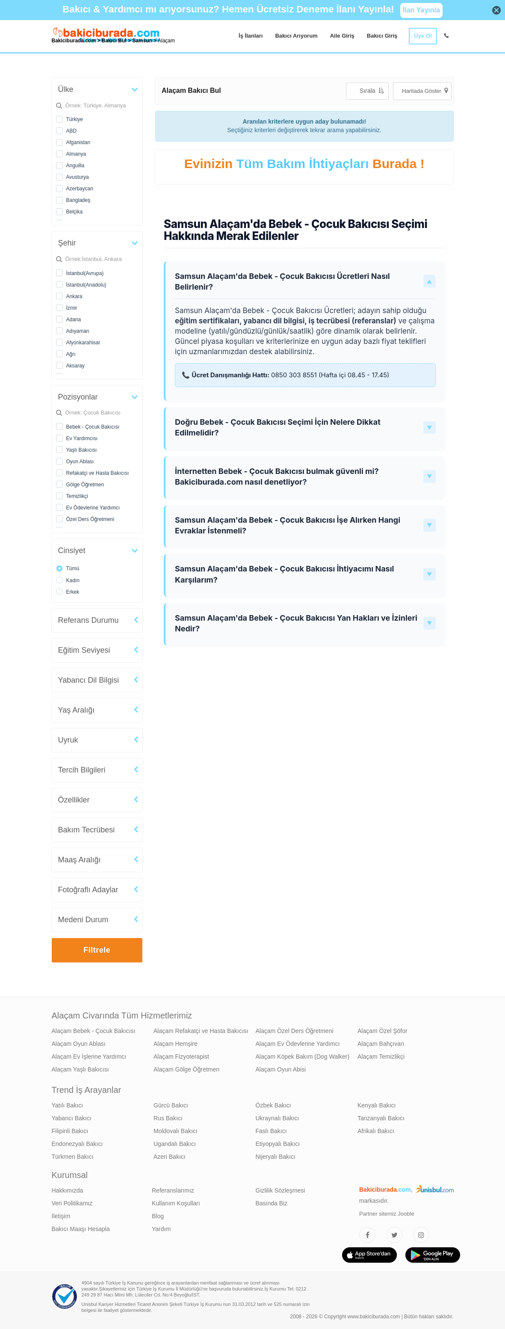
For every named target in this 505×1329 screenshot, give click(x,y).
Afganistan (78, 142)
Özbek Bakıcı (273, 1105)
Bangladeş (78, 200)
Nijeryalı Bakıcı (275, 1156)
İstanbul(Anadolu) (86, 285)
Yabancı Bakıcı (72, 1118)
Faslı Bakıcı (271, 1131)
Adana (73, 320)
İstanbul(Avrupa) (85, 273)
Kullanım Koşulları (176, 1203)
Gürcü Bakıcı (171, 1105)
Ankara (74, 296)
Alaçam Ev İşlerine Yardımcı (89, 1056)
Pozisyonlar (78, 397)
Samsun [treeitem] (143, 41)
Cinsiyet (72, 550)
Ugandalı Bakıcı (175, 1143)
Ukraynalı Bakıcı (277, 1118)
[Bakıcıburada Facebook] (367, 1235)
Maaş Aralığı (79, 859)
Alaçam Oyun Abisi (281, 1069)
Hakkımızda (67, 1190)
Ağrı (71, 354)
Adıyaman (77, 331)
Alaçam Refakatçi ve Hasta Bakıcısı (201, 1030)
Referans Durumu (88, 620)
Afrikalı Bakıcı (375, 1131)
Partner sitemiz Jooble (386, 1214)
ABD (71, 131)
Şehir (67, 243)
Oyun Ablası (80, 462)
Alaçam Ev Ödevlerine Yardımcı (298, 1043)
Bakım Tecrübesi (86, 830)
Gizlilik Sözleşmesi (280, 1190)
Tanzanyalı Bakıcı (381, 1118)
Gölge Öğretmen (85, 485)
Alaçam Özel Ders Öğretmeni (295, 1030)
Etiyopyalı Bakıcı (278, 1143)
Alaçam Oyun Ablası (79, 1043)
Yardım (161, 1228)
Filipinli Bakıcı (70, 1131)
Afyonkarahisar (83, 343)
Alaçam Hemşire (176, 1043)
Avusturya (77, 177)
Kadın (73, 580)
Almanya (76, 154)
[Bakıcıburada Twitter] (394, 1235)
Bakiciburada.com (74, 41)
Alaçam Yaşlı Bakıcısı (80, 1069)
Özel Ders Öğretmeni (90, 519)
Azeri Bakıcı (170, 1156)
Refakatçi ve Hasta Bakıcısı (97, 473)
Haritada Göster (425, 90)
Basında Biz (272, 1203)
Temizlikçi (77, 496)
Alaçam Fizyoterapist (181, 1056)
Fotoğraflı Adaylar (88, 889)
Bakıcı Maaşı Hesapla (81, 1228)
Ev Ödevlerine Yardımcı (93, 508)
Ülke (66, 89)
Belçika (74, 212)
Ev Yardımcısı (82, 438)
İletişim (61, 1216)
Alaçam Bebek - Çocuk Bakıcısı (94, 1030)
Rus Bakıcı (168, 1118)
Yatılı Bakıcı (67, 1105)
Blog (158, 1216)
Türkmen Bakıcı (73, 1156)
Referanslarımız (173, 1190)
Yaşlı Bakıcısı (81, 450)
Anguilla (75, 166)
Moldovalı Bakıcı (176, 1131)
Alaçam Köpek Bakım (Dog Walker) (303, 1056)
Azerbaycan (79, 189)
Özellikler (74, 800)
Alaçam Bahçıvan (380, 1043)
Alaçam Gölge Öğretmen (186, 1069)
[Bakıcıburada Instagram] (421, 1235)
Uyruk (68, 740)
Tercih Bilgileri (82, 770)
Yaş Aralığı (76, 710)
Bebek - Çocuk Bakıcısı (93, 427)
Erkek (73, 592)
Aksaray (75, 366)
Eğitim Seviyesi (84, 650)
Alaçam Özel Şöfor (382, 1030)
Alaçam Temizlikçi (381, 1056)
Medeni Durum (83, 919)
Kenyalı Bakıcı (376, 1105)
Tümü (73, 568)
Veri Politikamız (72, 1203)
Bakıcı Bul (114, 41)
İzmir (71, 308)
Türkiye (74, 119)
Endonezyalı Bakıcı (77, 1143)
